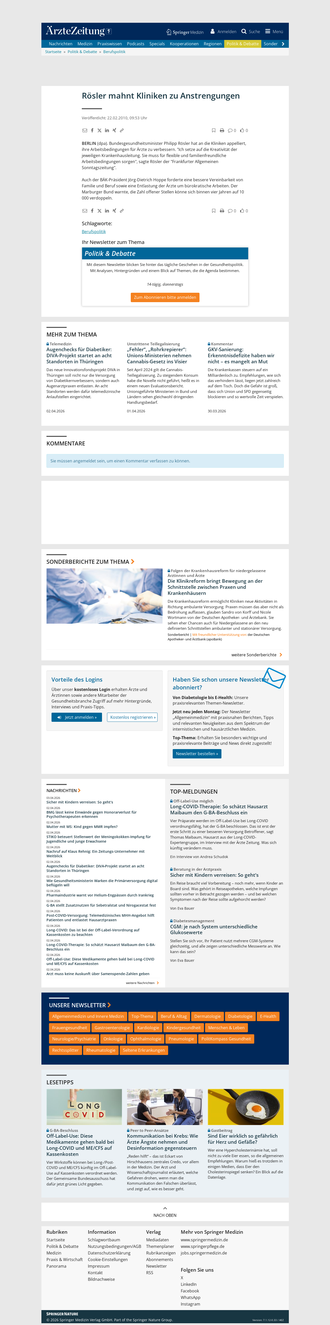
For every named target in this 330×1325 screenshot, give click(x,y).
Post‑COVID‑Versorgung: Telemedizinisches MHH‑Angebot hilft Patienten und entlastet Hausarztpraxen (100, 919)
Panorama (56, 1268)
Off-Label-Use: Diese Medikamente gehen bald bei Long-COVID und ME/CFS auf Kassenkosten (100, 963)
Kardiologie (148, 1029)
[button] (273, 32)
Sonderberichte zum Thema (87, 563)
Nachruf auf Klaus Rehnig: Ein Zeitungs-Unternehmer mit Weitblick (95, 855)
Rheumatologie (100, 1052)
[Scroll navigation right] (283, 45)
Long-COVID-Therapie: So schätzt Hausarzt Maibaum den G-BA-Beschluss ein (101, 948)
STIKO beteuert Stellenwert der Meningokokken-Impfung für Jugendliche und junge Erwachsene (98, 840)
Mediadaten (157, 1241)
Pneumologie (181, 1040)
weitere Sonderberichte (258, 656)
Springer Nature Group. (153, 1321)
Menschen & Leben (226, 1029)
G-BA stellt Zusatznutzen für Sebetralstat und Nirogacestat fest (101, 907)
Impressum (99, 1268)
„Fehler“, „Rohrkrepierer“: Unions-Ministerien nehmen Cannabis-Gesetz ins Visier (159, 357)
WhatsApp (190, 1299)
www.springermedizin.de (204, 1241)
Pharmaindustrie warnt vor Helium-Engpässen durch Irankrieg (100, 896)
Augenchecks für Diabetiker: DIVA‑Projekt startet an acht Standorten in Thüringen (79, 357)
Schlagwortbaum (104, 1241)
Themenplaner (160, 1248)
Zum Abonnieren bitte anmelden (165, 299)
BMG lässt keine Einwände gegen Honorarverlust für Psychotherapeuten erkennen (91, 816)
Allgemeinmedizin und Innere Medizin (88, 1018)
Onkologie (113, 1040)
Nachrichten (60, 45)
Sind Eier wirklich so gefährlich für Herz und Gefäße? (243, 1140)
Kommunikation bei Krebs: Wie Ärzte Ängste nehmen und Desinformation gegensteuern (162, 1143)
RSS (149, 1274)
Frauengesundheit (69, 1029)
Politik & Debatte (243, 45)
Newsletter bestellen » (197, 755)
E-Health (268, 1018)
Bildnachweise (101, 1281)
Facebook (190, 1292)
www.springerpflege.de (202, 1248)
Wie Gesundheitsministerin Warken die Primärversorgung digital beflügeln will (102, 884)
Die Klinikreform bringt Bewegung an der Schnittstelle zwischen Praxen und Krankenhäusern (215, 588)
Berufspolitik (94, 233)
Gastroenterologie (112, 1029)
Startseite (55, 1241)
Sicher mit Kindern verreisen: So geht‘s (79, 803)
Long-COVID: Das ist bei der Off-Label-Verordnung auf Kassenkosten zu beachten (92, 934)
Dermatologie (207, 1018)
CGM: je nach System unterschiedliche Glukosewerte (214, 931)
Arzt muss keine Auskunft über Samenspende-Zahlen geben (97, 975)
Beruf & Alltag (174, 1018)
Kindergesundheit (184, 1029)
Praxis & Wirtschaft (64, 1261)
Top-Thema (142, 1018)
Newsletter (156, 1268)
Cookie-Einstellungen (108, 1261)
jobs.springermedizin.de (204, 1254)
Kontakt (95, 1274)
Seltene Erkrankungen (144, 1052)
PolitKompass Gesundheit (226, 1040)
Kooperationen (184, 45)
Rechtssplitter (65, 1052)
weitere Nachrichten (143, 984)
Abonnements (159, 1261)
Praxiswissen (109, 45)
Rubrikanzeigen (161, 1254)
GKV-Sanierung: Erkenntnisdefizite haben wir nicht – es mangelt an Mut (241, 357)
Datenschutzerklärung (109, 1254)
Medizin (85, 45)
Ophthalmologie (145, 1040)
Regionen (213, 45)
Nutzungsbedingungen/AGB (114, 1248)
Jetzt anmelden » (77, 719)
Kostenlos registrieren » (133, 719)
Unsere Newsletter (77, 1006)
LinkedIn (189, 1286)
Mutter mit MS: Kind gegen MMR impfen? (81, 828)
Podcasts (135, 45)
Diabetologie (240, 1018)
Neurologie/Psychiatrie (74, 1040)
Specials (157, 45)
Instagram (190, 1306)
